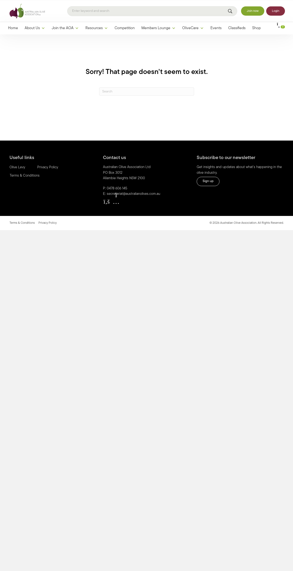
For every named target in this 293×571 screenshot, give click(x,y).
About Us (35, 28)
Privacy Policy (47, 167)
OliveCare (193, 28)
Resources (96, 28)
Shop (256, 28)
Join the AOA (65, 28)
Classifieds (237, 28)
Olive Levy (17, 167)
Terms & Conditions (25, 176)
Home (13, 28)
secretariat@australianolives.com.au (133, 194)
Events (216, 28)
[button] (106, 201)
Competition (125, 28)
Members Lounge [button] (158, 28)
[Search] (152, 11)
